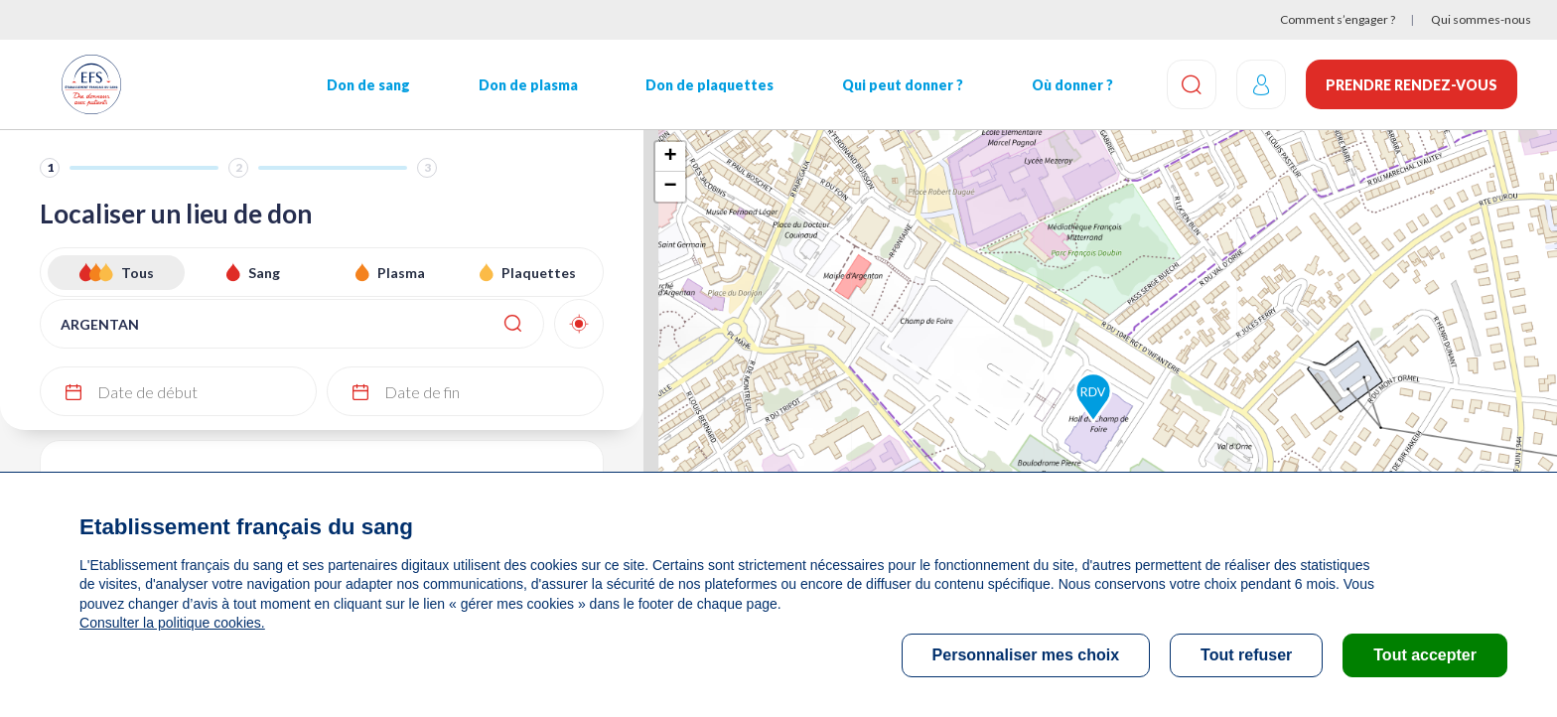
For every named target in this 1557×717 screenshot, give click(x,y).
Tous (137, 272)
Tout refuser (1246, 654)
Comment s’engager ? (1337, 19)
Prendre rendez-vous (1411, 84)
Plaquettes (538, 272)
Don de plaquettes (709, 84)
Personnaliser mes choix (1026, 654)
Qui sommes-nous (1481, 19)
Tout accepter (1425, 654)
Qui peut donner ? (902, 84)
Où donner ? (1072, 84)
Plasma (401, 272)
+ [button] (669, 157)
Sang (264, 272)
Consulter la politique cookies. (171, 623)
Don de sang (368, 84)
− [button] (669, 187)
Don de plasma (528, 84)
